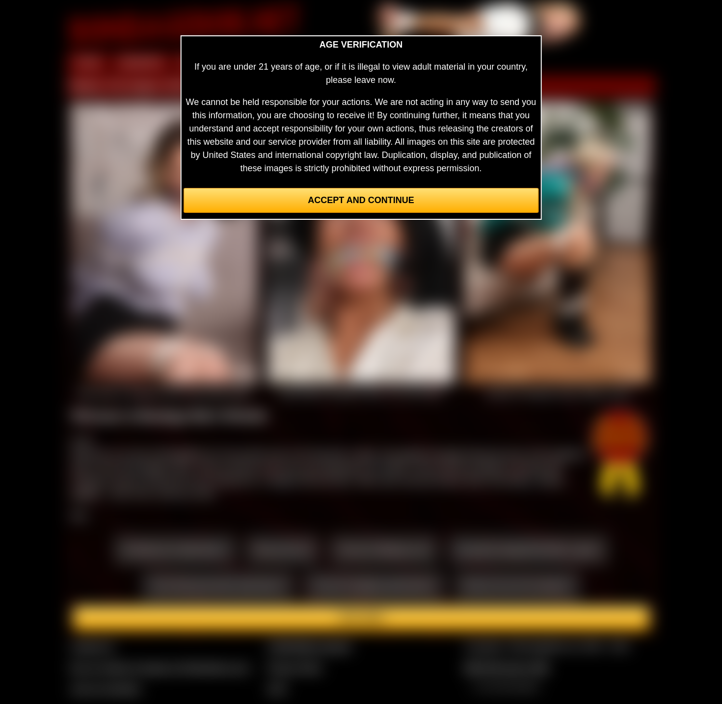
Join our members (106, 689)
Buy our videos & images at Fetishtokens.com (160, 668)
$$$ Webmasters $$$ (506, 668)
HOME (88, 63)
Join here (361, 618)
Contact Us (92, 647)
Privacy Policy (294, 668)
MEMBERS (141, 63)
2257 (277, 689)
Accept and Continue (361, 200)
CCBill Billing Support (309, 647)
